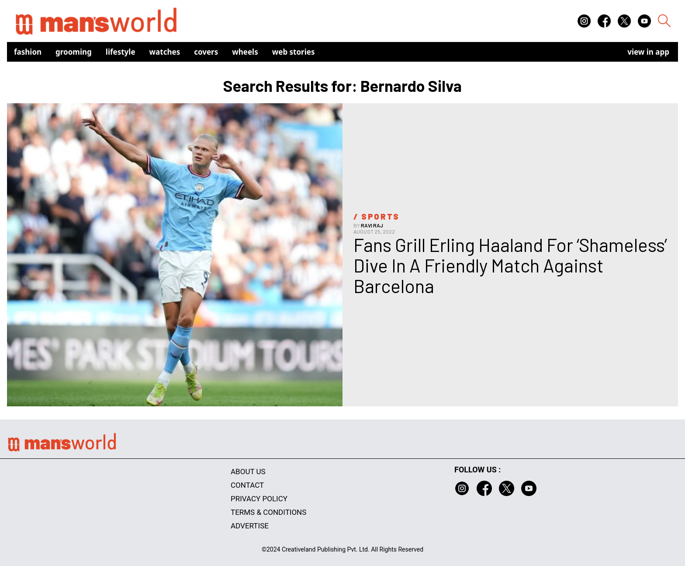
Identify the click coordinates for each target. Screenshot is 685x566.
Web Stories (293, 52)
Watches (164, 52)
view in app (648, 52)
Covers (206, 52)
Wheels (245, 52)
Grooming (73, 52)
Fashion (28, 52)
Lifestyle (120, 52)
